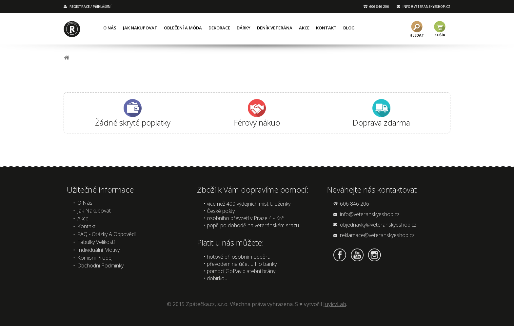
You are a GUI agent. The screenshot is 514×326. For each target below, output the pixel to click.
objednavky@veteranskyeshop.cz (378, 224)
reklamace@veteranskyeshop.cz (377, 235)
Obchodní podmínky (100, 265)
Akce (304, 28)
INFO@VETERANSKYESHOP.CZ (426, 6)
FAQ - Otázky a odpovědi (106, 234)
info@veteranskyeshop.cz (370, 214)
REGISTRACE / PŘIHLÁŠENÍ (90, 6)
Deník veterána (274, 28)
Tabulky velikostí (96, 242)
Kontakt (326, 28)
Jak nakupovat (140, 28)
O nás (109, 28)
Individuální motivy (98, 249)
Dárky (243, 28)
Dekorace (219, 28)
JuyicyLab (334, 304)
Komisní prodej (94, 257)
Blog (349, 28)
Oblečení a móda (183, 28)
